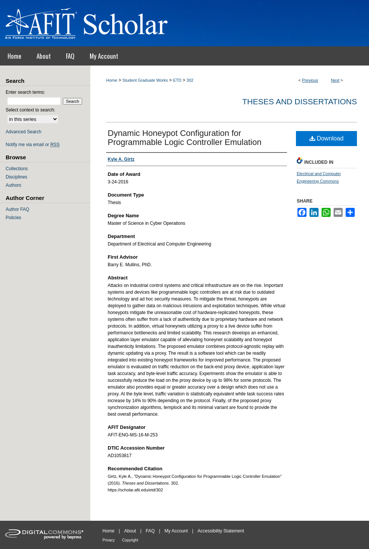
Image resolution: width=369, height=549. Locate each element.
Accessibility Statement (221, 531)
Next (335, 80)
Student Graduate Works (145, 80)
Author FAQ (17, 209)
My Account (176, 531)
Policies (13, 217)
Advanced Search (23, 131)
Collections (17, 168)
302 (189, 80)
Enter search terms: (25, 92)
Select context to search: (30, 110)
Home (111, 80)
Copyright (130, 540)
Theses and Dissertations (299, 101)
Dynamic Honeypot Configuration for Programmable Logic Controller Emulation (184, 137)
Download (327, 138)
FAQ (150, 531)
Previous (310, 80)
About (130, 531)
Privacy (108, 540)
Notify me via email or (32, 144)
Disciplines (16, 177)
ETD (177, 80)
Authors (13, 185)
